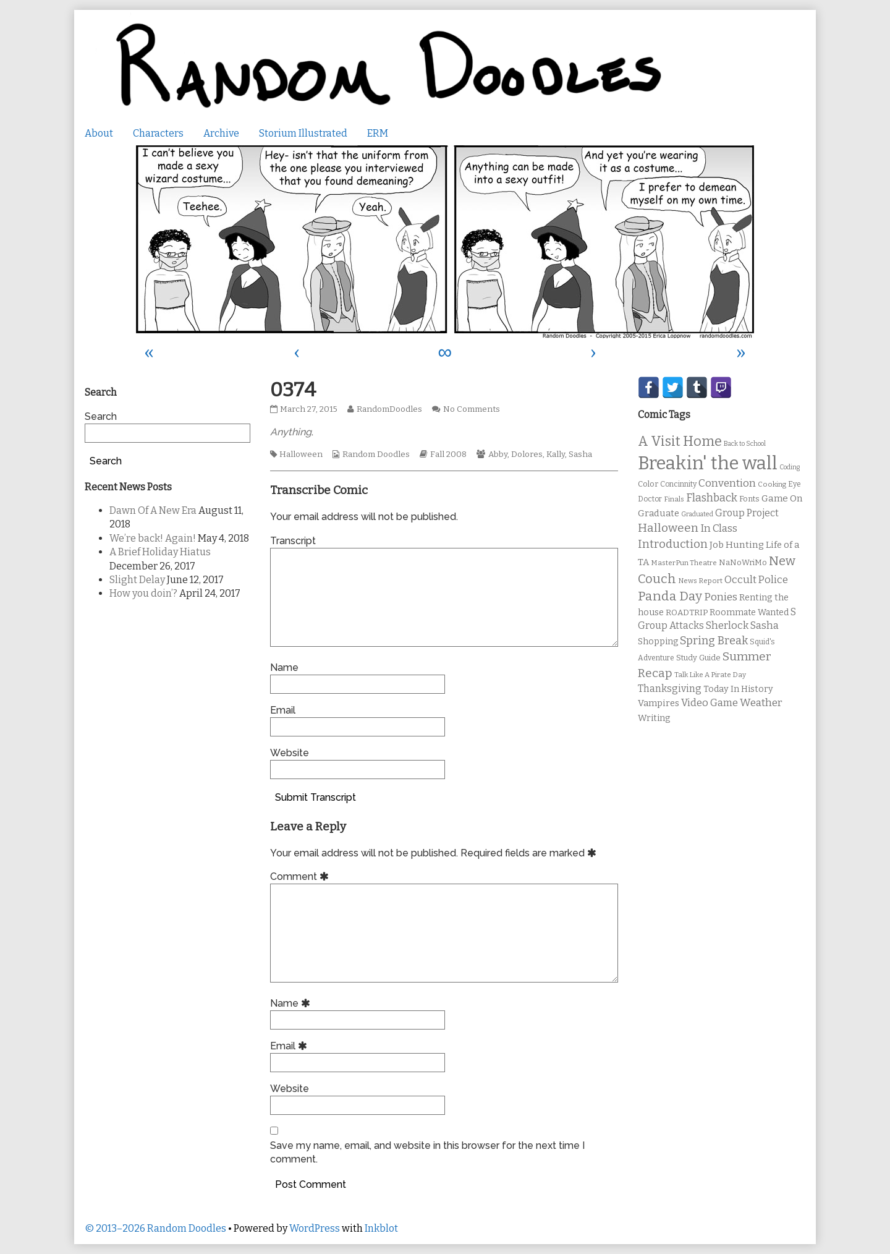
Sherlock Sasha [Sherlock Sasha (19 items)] (742, 625)
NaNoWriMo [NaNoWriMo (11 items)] (743, 562)
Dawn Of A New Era (153, 510)
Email (282, 710)
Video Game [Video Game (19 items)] (709, 703)
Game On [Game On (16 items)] (782, 498)
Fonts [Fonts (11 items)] (749, 498)
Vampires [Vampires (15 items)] (658, 703)
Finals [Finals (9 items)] (674, 499)
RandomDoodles (389, 409)
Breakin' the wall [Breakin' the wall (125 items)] (708, 463)
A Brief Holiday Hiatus (160, 552)
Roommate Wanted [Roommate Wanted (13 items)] (749, 612)
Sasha (580, 454)
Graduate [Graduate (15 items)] (658, 513)
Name (284, 667)
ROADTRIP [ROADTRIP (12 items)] (687, 613)
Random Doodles (376, 454)
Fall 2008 (448, 454)
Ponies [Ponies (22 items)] (720, 597)
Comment (301, 876)
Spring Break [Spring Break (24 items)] (714, 640)
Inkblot (381, 1228)
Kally (555, 454)
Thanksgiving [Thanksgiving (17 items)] (669, 688)
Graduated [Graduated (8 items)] (697, 514)
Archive (221, 133)
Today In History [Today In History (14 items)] (738, 689)
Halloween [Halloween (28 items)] (668, 528)
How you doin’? (143, 593)
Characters (158, 133)
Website (289, 753)
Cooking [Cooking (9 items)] (772, 484)
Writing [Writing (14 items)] (654, 718)
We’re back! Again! (152, 538)
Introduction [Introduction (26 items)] (673, 544)
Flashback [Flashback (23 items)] (711, 498)
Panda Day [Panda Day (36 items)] (670, 596)
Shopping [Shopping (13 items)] (658, 641)
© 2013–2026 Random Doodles (155, 1228)
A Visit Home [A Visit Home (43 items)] (680, 441)
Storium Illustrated (303, 133)
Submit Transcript (315, 797)
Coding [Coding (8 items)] (789, 467)
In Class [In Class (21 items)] (718, 528)
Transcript (293, 541)
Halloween (301, 454)
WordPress (314, 1228)
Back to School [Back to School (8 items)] (745, 444)
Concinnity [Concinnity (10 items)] (678, 484)
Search (101, 416)
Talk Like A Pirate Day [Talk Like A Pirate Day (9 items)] (710, 674)
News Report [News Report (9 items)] (700, 580)
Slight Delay (137, 580)
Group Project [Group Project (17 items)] (747, 513)
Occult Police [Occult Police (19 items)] (756, 580)
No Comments (471, 409)
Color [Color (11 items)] (648, 483)
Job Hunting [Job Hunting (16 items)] (737, 544)
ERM (377, 133)
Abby (497, 454)
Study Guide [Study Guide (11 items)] (698, 657)
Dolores (527, 454)
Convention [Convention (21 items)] (727, 483)
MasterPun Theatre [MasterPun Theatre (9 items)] (684, 562)
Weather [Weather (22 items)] (761, 702)
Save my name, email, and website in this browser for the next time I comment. (427, 1152)
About (99, 133)
